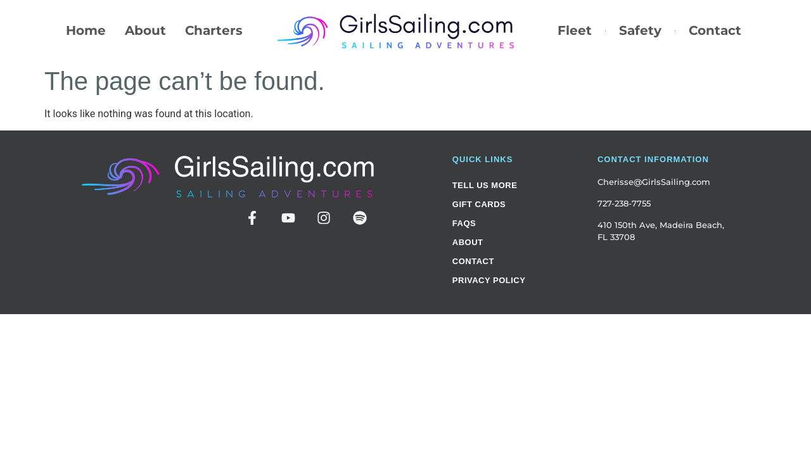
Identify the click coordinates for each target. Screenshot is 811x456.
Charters (214, 30)
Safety (640, 30)
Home (86, 30)
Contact (715, 30)
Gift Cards (479, 204)
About (145, 30)
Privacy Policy (489, 280)
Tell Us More (485, 185)
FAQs (464, 223)
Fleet (575, 30)
